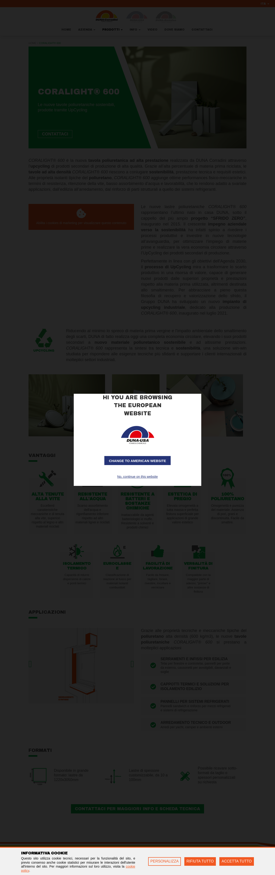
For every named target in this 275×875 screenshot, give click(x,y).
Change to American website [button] (137, 461)
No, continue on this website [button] (137, 476)
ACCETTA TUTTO (237, 861)
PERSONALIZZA (164, 861)
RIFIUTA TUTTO (200, 861)
